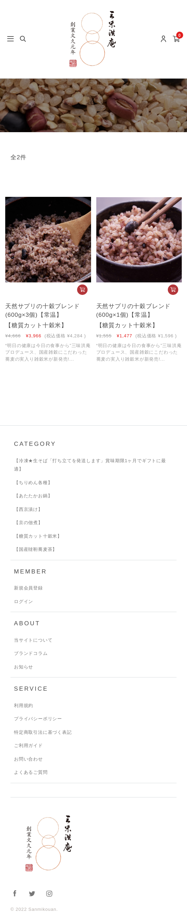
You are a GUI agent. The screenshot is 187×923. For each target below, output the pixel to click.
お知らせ (23, 666)
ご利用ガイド (28, 745)
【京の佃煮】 (28, 522)
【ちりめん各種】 (33, 482)
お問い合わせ (28, 759)
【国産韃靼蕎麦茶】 (35, 549)
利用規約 (23, 705)
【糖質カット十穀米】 (38, 536)
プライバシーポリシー (38, 718)
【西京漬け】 (28, 509)
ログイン (23, 601)
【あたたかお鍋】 (33, 495)
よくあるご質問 (31, 772)
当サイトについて (33, 640)
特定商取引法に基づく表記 (43, 732)
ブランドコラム (31, 653)
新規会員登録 (28, 588)
